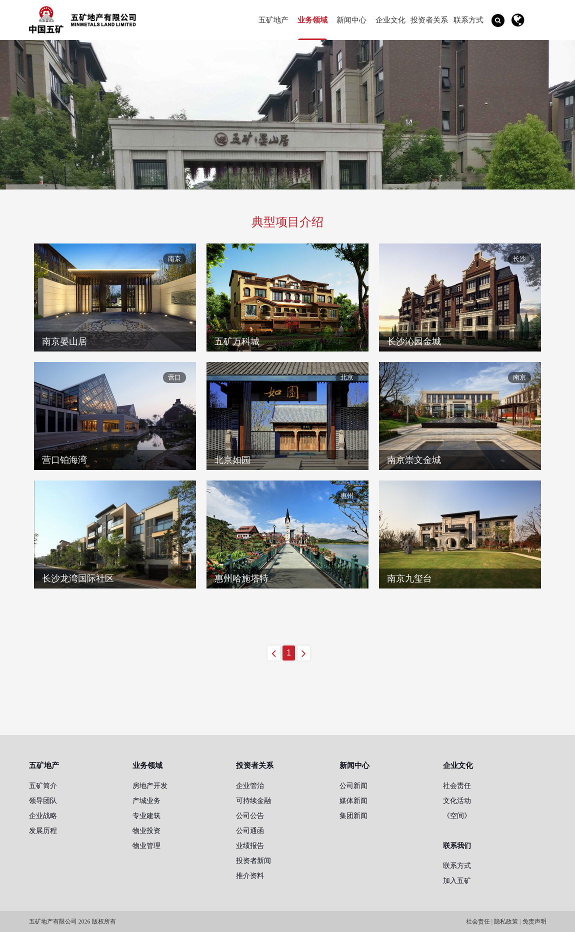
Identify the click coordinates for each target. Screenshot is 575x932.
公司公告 (250, 816)
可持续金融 (253, 800)
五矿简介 (43, 786)
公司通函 (250, 830)
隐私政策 (506, 921)
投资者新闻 (253, 860)
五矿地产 (273, 20)
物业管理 (146, 846)
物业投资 (146, 830)
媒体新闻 (354, 800)
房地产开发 (150, 786)
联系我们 (457, 846)
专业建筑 (146, 816)
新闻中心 (351, 20)
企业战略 (43, 816)
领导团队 (43, 800)
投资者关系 (429, 20)
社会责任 (457, 786)
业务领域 (313, 20)
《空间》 (457, 816)
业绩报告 (250, 846)
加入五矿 (457, 880)
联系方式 (469, 20)
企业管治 (250, 786)
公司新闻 (354, 786)
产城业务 (146, 800)
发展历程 (43, 830)
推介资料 (250, 876)
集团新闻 (354, 816)
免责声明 (534, 921)
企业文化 (391, 20)
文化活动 (457, 800)
